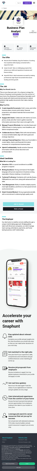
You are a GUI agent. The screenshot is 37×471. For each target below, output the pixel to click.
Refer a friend (18, 209)
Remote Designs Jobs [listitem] (25, 442)
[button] (34, 3)
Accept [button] (27, 463)
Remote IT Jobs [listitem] (23, 439)
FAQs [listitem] (3, 442)
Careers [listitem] (4, 439)
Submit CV (27, 3)
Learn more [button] (18, 467)
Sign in (19, 3)
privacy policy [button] (6, 446)
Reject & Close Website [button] (10, 463)
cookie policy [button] (17, 448)
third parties (21, 449)
